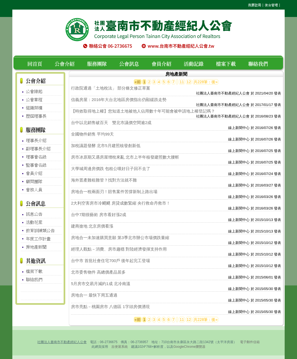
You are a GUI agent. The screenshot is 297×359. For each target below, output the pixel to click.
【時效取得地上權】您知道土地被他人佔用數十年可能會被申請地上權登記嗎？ (143, 111)
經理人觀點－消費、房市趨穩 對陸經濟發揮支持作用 (119, 249)
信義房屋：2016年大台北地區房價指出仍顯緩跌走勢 (118, 99)
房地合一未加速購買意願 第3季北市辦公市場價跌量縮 (120, 237)
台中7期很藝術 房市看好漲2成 (98, 214)
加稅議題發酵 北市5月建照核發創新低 (105, 145)
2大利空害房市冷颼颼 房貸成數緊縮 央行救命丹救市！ (120, 203)
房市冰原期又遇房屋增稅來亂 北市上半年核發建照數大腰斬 (125, 157)
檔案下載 (229, 63)
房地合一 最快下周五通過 (94, 295)
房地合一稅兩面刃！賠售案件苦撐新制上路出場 (114, 191)
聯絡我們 (259, 63)
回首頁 (36, 63)
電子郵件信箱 (250, 342)
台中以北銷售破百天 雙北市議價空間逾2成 (111, 122)
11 (182, 82)
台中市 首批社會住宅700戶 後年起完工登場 (110, 260)
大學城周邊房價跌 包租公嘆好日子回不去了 (110, 168)
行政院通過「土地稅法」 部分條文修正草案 (110, 88)
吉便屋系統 (119, 347)
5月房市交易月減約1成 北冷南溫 (100, 283)
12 (189, 82)
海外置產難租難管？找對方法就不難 (104, 180)
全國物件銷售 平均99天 (92, 134)
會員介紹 (164, 63)
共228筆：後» (205, 82)
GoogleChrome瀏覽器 (189, 347)
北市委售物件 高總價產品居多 (98, 272)
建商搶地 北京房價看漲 (92, 226)
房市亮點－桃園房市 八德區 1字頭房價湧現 (110, 306)
